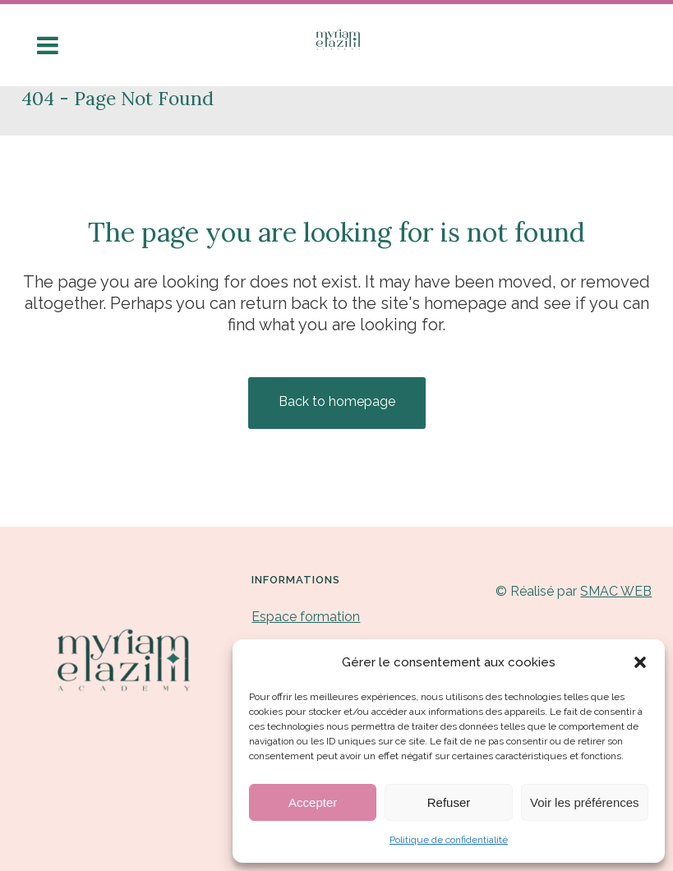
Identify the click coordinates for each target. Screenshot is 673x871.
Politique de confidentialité (449, 840)
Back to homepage (337, 401)
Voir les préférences (584, 802)
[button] (640, 662)
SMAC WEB (616, 591)
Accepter (312, 802)
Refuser (449, 802)
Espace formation (305, 616)
